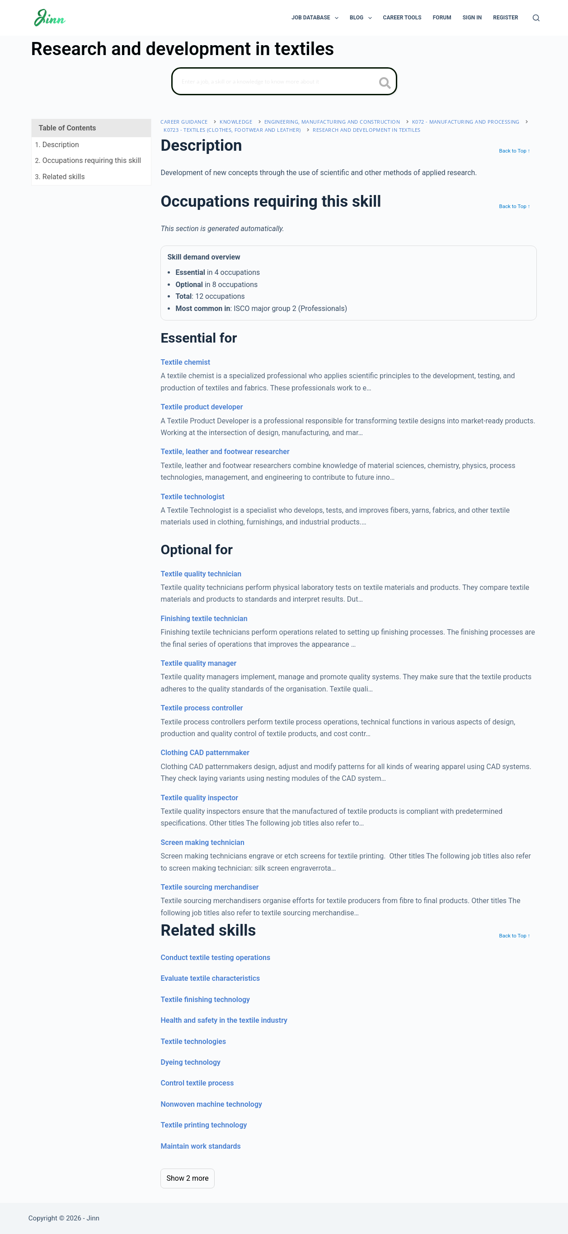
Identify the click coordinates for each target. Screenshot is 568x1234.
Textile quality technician (200, 574)
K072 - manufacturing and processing (466, 121)
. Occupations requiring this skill (88, 160)
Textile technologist (192, 496)
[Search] (536, 17)
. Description (57, 144)
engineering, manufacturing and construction (332, 121)
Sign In (472, 17)
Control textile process (197, 1083)
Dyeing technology (190, 1062)
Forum (442, 17)
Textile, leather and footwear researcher (224, 451)
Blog (363, 18)
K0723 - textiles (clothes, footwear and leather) (232, 129)
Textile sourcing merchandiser (209, 887)
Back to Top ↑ (514, 151)
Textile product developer (201, 407)
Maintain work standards (200, 1146)
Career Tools (402, 17)
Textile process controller (201, 708)
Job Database (316, 18)
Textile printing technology (203, 1125)
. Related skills (60, 176)
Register (505, 17)
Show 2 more (187, 1178)
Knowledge (236, 121)
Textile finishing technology (205, 999)
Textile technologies (193, 1041)
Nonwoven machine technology (211, 1104)
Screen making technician (202, 842)
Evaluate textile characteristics (210, 978)
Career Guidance (183, 121)
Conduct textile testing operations (215, 957)
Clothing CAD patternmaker (204, 752)
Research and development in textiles (366, 129)
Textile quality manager (198, 663)
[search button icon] (385, 84)
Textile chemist (185, 362)
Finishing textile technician (203, 618)
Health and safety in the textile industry (223, 1020)
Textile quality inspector (199, 797)
